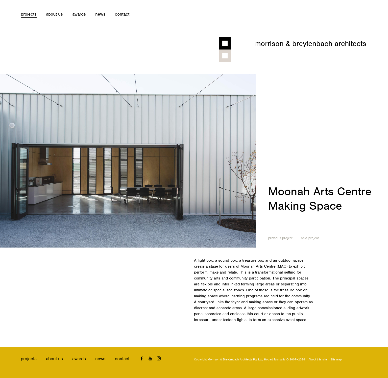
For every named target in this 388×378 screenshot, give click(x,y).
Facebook (142, 358)
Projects (29, 14)
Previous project (280, 238)
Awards (79, 14)
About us (54, 14)
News (100, 14)
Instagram (158, 358)
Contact (122, 14)
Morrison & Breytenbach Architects (310, 43)
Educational (298, 221)
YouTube (150, 358)
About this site (318, 359)
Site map (336, 359)
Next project (310, 238)
